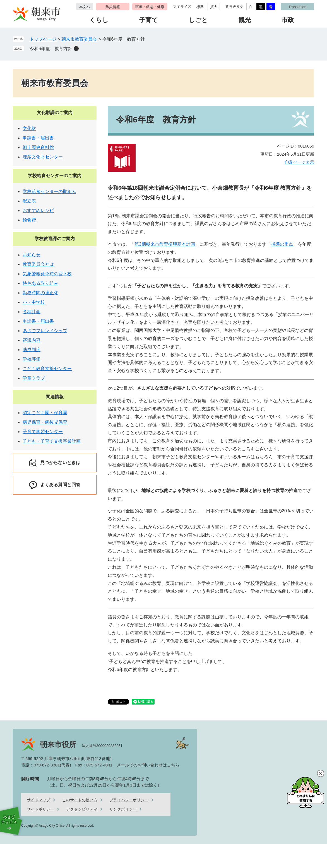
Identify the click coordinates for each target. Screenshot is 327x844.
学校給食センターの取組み (49, 191)
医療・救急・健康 (149, 7)
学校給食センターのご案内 (54, 175)
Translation (297, 7)
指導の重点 (282, 244)
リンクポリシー (123, 809)
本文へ (84, 7)
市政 (288, 19)
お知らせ (31, 254)
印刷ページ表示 (299, 162)
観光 (245, 19)
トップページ (43, 39)
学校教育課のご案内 (55, 238)
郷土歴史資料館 (38, 147)
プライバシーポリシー (128, 800)
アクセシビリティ (81, 809)
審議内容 (31, 340)
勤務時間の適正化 (40, 292)
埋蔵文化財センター (43, 157)
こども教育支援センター (47, 368)
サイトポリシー (40, 809)
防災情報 (112, 7)
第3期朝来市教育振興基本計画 (164, 244)
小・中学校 (34, 302)
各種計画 (31, 311)
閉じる (320, 773)
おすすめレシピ (38, 210)
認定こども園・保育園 (45, 412)
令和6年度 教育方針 (51, 48)
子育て (148, 19)
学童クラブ (34, 378)
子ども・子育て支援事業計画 (52, 441)
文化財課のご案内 (55, 112)
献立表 (29, 201)
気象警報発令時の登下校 (47, 273)
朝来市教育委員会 (79, 39)
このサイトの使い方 (79, 800)
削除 (76, 48)
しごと (198, 19)
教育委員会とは (38, 264)
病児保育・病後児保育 (45, 422)
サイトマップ (38, 800)
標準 (200, 7)
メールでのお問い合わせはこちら (148, 765)
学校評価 (31, 359)
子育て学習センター (43, 431)
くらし (99, 19)
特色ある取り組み (40, 283)
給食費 (29, 220)
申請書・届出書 (38, 138)
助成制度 (31, 349)
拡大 (213, 7)
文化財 (29, 128)
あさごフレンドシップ (45, 330)
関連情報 (55, 396)
